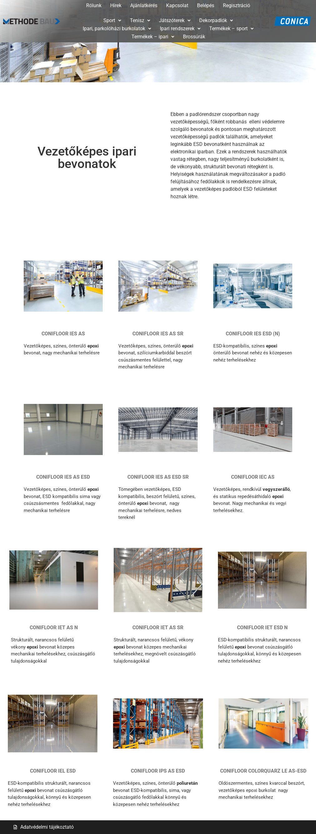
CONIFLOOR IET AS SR (157, 627)
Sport (112, 20)
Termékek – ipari (152, 37)
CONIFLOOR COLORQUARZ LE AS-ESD (263, 771)
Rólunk (93, 5)
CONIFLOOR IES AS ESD (63, 477)
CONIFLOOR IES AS (63, 334)
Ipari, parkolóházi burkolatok (117, 28)
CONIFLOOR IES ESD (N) (253, 334)
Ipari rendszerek (180, 28)
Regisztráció (236, 5)
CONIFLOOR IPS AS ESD (158, 771)
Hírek (115, 5)
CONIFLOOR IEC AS (252, 477)
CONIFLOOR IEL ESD (53, 771)
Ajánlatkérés (143, 5)
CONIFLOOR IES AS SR (157, 334)
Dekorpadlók (216, 20)
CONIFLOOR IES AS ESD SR (158, 477)
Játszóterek (174, 20)
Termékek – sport (231, 28)
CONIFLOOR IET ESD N (262, 627)
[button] (112, 21)
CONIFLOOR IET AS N (54, 627)
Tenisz (140, 20)
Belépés (205, 5)
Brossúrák (194, 37)
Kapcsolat (177, 5)
